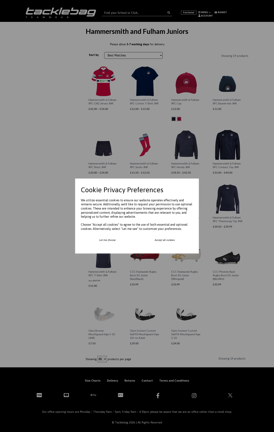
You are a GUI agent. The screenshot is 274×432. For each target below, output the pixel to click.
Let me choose (107, 240)
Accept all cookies (165, 240)
